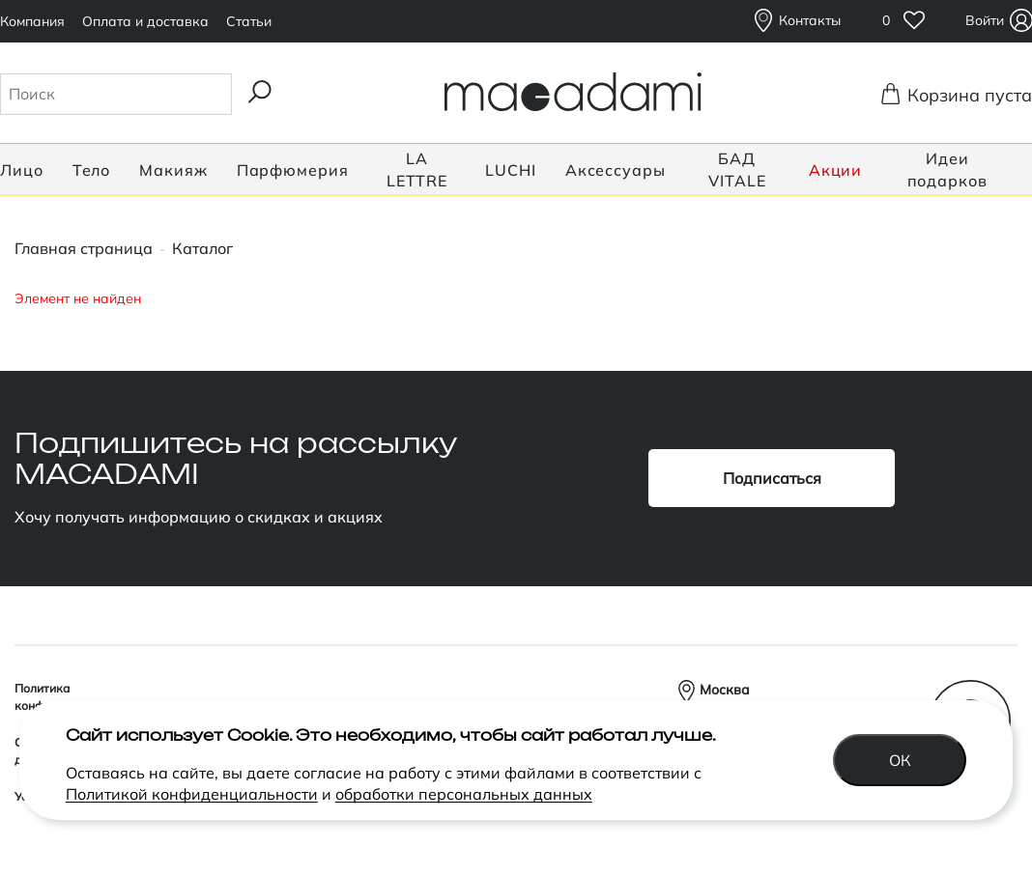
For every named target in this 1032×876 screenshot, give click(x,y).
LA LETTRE (417, 169)
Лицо (21, 170)
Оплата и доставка (145, 21)
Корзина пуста (964, 94)
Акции (836, 170)
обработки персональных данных (463, 792)
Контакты (810, 20)
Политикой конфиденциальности (192, 792)
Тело (91, 170)
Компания (32, 21)
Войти (987, 20)
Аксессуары (615, 170)
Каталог (202, 248)
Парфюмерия (293, 170)
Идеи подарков (947, 169)
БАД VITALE (736, 169)
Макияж (173, 170)
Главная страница (83, 248)
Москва (725, 689)
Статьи (249, 21)
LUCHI (510, 170)
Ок (931, 758)
